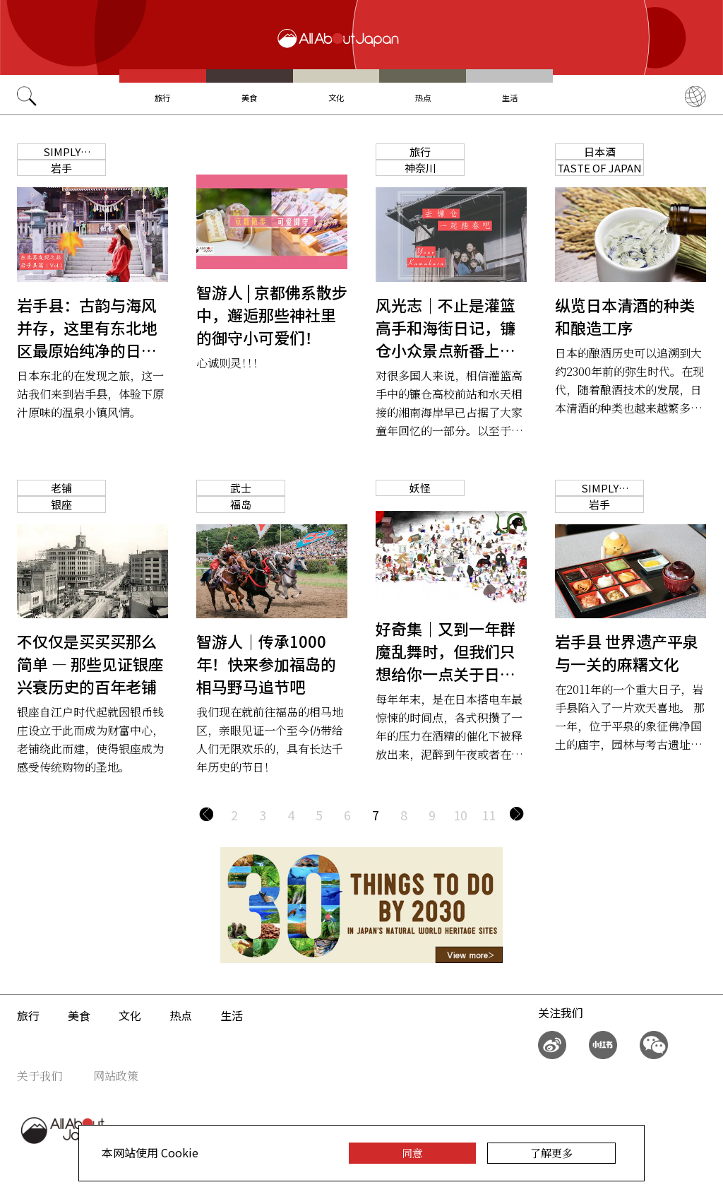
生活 (510, 97)
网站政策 (115, 1076)
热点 (423, 97)
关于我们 (39, 1076)
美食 (249, 97)
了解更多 (551, 1152)
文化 (336, 97)
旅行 (162, 97)
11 (489, 814)
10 (460, 814)
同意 (412, 1152)
